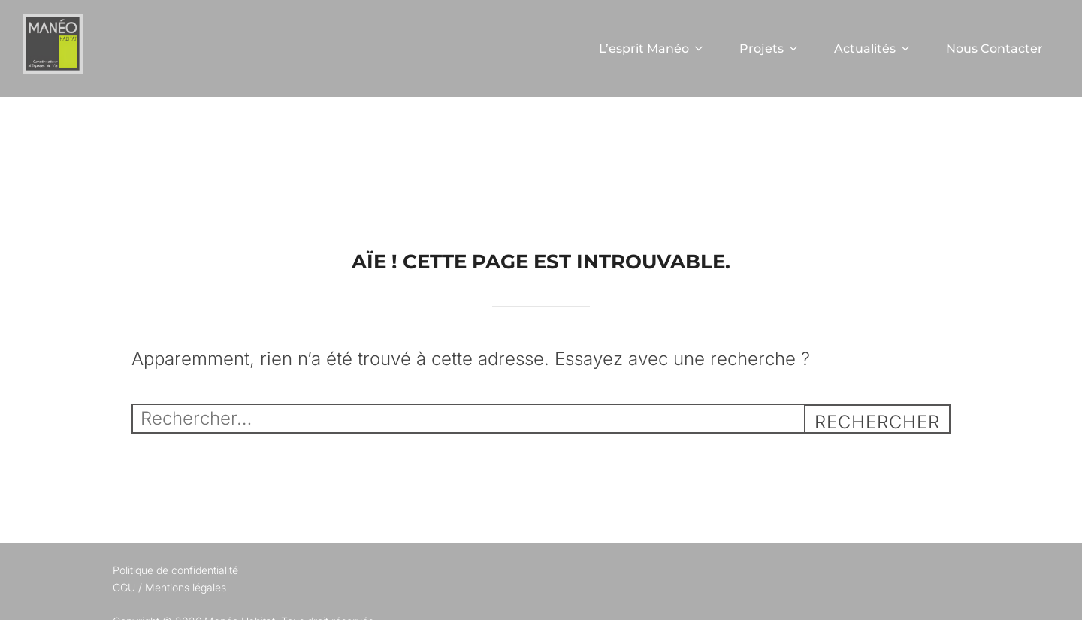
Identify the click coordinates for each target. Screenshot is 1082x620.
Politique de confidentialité (175, 570)
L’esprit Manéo (652, 48)
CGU (124, 587)
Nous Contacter (994, 48)
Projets (769, 48)
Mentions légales (185, 587)
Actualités (873, 48)
